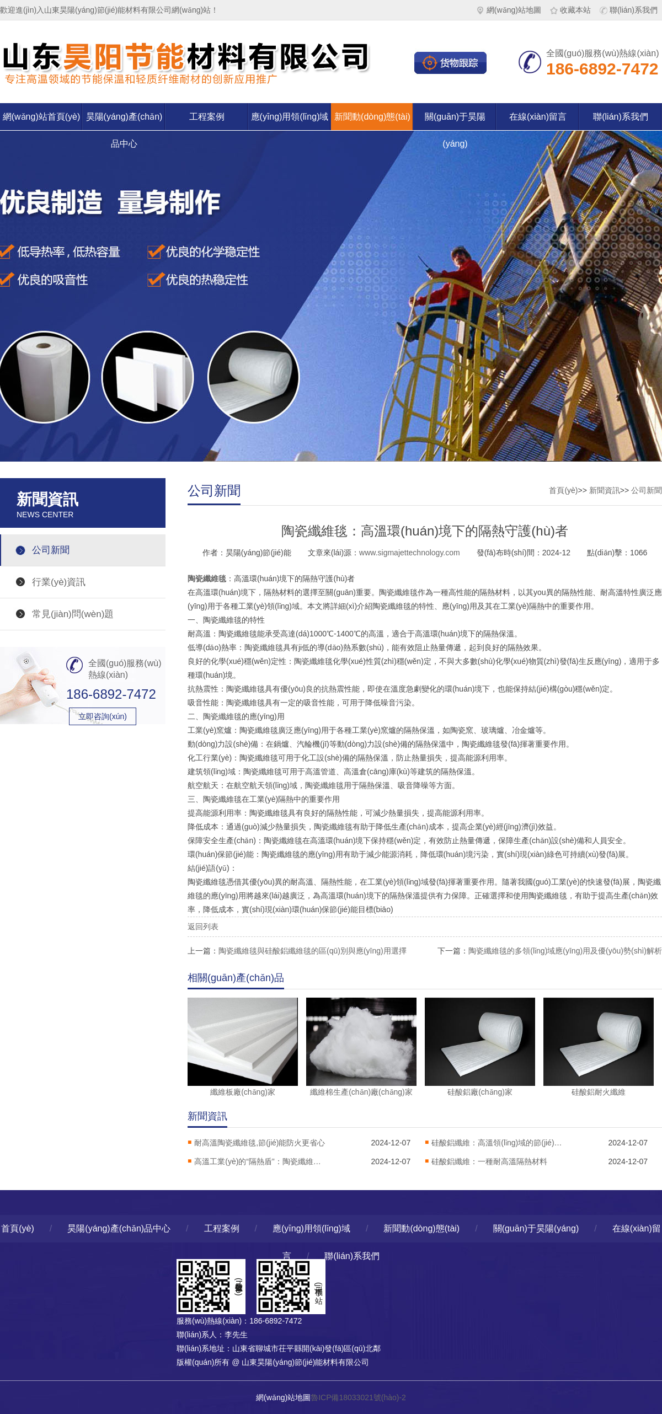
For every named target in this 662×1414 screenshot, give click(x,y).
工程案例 (207, 116)
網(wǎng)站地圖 (509, 10)
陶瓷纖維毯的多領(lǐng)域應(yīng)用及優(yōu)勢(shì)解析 (565, 950)
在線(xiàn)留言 (538, 116)
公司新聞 (51, 550)
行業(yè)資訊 (59, 582)
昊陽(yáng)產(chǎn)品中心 (124, 121)
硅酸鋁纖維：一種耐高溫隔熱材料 (489, 1161)
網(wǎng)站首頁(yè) (42, 116)
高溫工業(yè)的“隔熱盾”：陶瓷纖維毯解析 (260, 1161)
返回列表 (203, 926)
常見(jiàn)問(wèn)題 (73, 614)
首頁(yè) (563, 490)
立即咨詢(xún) (102, 716)
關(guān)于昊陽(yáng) (455, 121)
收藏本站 (570, 10)
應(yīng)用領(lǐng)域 (290, 116)
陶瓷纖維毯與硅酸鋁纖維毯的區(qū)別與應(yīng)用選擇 (312, 950)
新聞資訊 (604, 490)
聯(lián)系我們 (629, 10)
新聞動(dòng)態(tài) (372, 116)
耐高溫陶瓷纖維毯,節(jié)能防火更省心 (259, 1142)
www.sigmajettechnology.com (409, 552)
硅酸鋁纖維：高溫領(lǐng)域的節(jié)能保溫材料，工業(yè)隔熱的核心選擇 (497, 1142)
